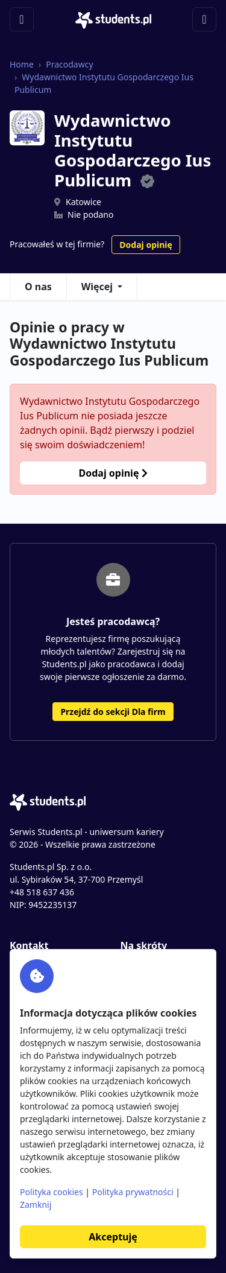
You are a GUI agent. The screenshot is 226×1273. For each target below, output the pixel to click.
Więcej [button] (97, 286)
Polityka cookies (51, 1192)
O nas (38, 286)
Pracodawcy (69, 64)
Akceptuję (113, 1236)
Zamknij (35, 1204)
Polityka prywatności (133, 1192)
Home (22, 64)
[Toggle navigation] (22, 19)
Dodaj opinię (145, 244)
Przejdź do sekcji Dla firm (112, 711)
